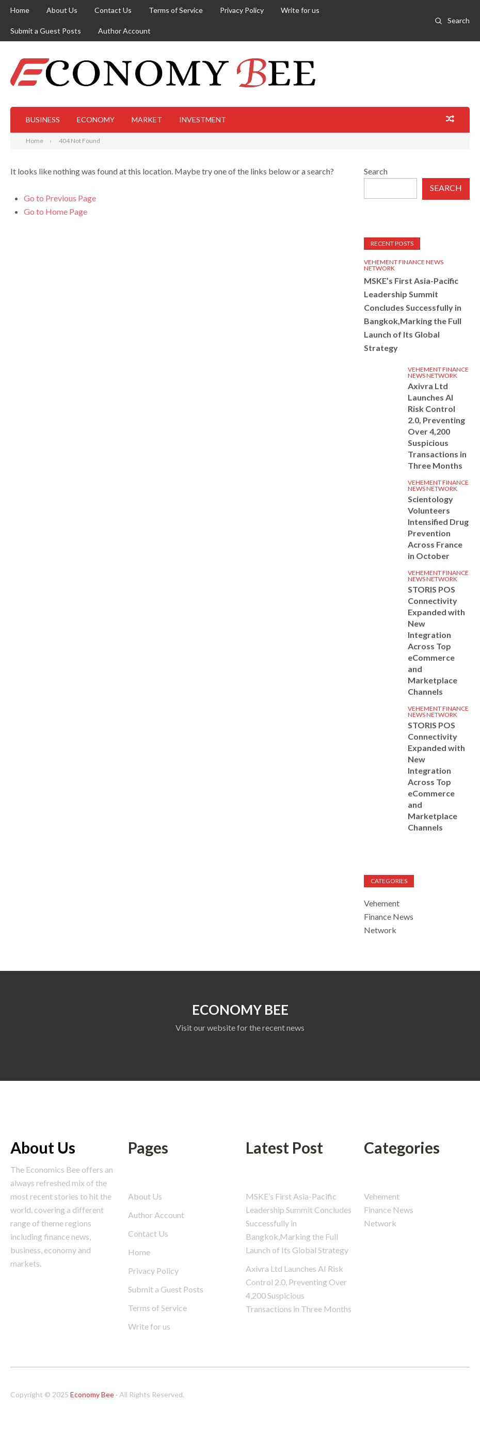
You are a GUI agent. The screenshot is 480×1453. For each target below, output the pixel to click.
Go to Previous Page (60, 198)
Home (19, 10)
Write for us (300, 10)
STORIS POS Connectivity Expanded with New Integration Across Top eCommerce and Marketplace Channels (436, 640)
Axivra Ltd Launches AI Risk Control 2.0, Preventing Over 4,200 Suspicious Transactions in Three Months (437, 425)
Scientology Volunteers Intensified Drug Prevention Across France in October (438, 527)
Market (147, 119)
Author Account (124, 30)
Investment (202, 119)
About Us (61, 10)
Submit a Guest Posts (45, 30)
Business (43, 119)
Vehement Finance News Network (403, 265)
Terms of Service (176, 10)
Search (458, 20)
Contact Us (113, 10)
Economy (96, 119)
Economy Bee (92, 1394)
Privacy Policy (242, 10)
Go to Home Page (55, 211)
